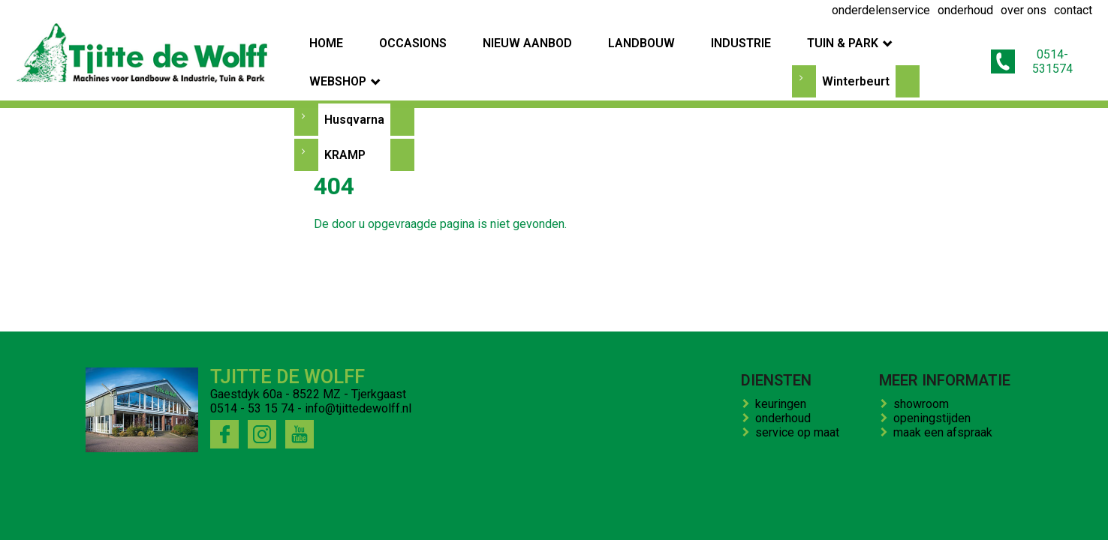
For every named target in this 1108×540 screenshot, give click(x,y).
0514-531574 (1033, 55)
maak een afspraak (945, 432)
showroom (924, 404)
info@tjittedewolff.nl (358, 408)
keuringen (783, 404)
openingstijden (935, 418)
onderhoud (786, 418)
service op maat (800, 432)
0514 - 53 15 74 (252, 408)
